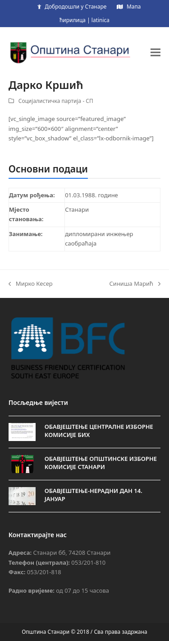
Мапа (134, 6)
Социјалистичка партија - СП (55, 101)
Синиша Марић (134, 283)
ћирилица (72, 20)
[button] (155, 52)
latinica (100, 20)
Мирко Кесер (31, 283)
